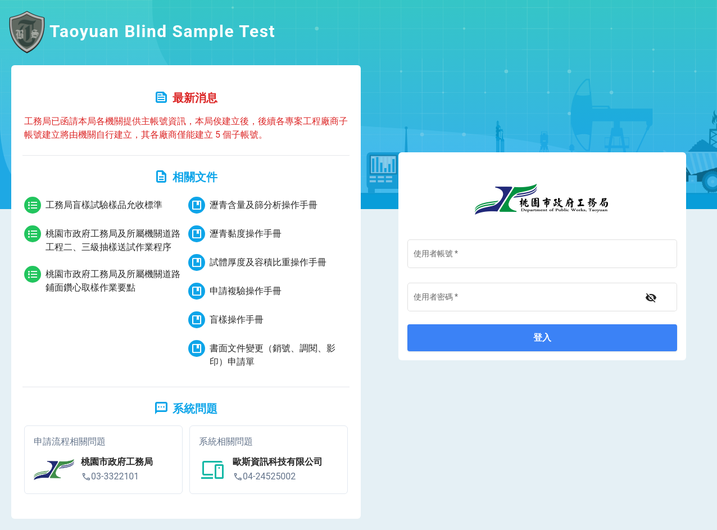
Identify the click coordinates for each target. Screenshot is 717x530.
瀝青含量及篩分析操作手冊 (252, 205)
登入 (542, 337)
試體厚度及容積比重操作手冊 (257, 262)
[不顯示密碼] (651, 297)
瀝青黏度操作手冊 (235, 233)
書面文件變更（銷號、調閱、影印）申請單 (261, 353)
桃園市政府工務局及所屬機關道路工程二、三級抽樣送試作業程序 (102, 238)
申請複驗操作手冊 (235, 291)
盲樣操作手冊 (226, 319)
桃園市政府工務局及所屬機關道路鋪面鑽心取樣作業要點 (102, 279)
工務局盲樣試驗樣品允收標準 (93, 205)
